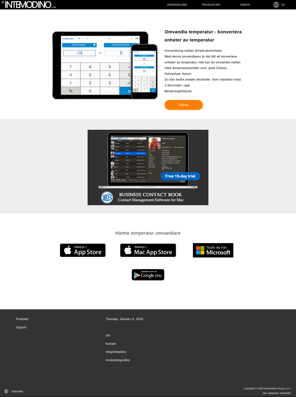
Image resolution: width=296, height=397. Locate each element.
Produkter (211, 4)
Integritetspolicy (116, 351)
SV (279, 4)
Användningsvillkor (118, 360)
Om (108, 335)
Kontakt (111, 343)
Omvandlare (177, 4)
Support (21, 327)
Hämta (245, 4)
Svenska (17, 391)
